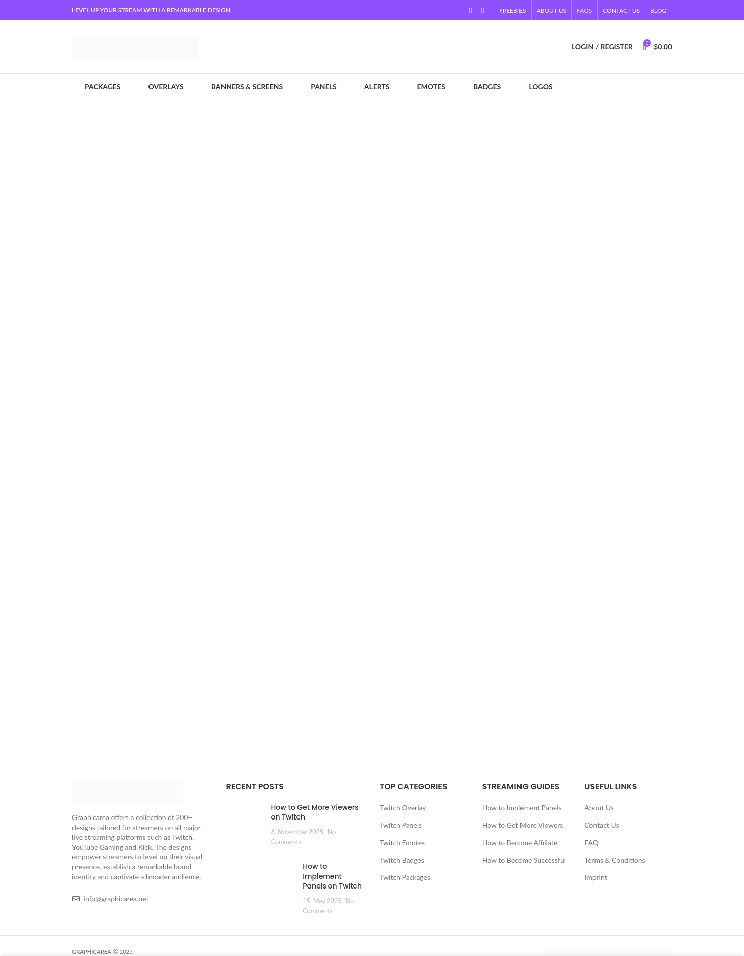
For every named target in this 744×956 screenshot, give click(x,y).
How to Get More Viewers (522, 825)
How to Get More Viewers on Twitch (315, 812)
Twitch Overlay (403, 807)
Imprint (595, 877)
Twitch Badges (402, 860)
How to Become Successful (524, 860)
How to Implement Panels (522, 807)
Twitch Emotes (402, 842)
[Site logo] (135, 45)
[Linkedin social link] (483, 10)
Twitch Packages (405, 877)
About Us (599, 807)
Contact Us (601, 825)
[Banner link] (372, 228)
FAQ (591, 842)
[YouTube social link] (471, 10)
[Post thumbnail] (245, 824)
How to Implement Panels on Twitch (332, 876)
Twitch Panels (401, 825)
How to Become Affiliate (519, 842)
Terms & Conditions (614, 860)
